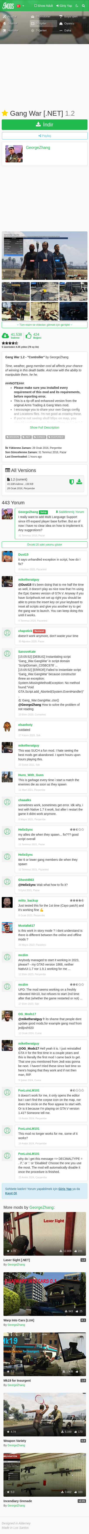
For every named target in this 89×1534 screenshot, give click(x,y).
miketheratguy (28, 579)
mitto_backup (28, 900)
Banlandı (39, 631)
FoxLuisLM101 (28, 1090)
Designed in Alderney (16, 1523)
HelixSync (25, 829)
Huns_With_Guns (31, 775)
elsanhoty (25, 725)
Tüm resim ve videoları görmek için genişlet (44, 324)
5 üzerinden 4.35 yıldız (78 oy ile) (20, 347)
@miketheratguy (30, 1019)
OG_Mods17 (27, 1014)
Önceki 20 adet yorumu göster (44, 544)
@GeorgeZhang (29, 704)
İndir (44, 124)
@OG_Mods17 (28, 1048)
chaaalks (24, 800)
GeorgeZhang (38, 147)
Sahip (43, 512)
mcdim (23, 955)
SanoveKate (27, 651)
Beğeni (37, 337)
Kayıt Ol (11, 1193)
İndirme (15, 337)
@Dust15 (24, 584)
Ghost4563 (26, 879)
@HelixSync (27, 885)
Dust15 (23, 554)
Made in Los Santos (15, 1527)
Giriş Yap (64, 1189)
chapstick (25, 631)
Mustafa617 (26, 925)
